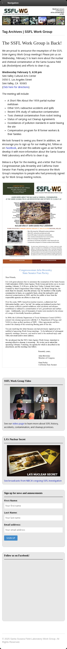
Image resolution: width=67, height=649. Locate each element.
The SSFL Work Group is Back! (32, 43)
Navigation (13, 3)
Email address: (12, 524)
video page (18, 423)
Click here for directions (16, 87)
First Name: (11, 500)
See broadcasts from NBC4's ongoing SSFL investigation (33, 480)
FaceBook (11, 148)
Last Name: (10, 512)
